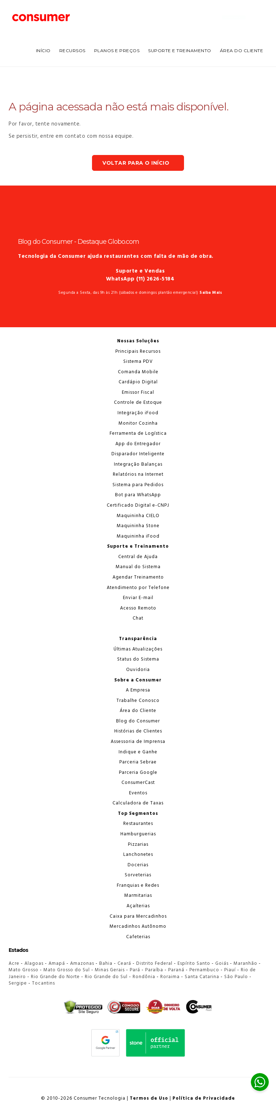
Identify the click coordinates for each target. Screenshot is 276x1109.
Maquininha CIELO (138, 516)
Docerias (138, 865)
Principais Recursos (138, 351)
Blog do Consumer (138, 721)
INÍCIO (43, 50)
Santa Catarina (202, 977)
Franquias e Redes (138, 885)
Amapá (57, 963)
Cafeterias (138, 937)
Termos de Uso (149, 1098)
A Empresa (138, 690)
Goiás (222, 963)
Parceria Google (138, 772)
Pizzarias (138, 844)
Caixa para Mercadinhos (138, 916)
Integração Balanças (138, 464)
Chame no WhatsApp (233, 17)
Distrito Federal (154, 963)
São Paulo (236, 977)
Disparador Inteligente (138, 454)
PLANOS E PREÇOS (117, 50)
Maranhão (245, 963)
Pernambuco (204, 970)
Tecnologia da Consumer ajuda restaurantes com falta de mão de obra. (115, 256)
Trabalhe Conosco (138, 700)
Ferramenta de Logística (138, 433)
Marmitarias (138, 895)
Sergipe (18, 983)
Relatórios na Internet (138, 474)
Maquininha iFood (138, 536)
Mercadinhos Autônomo (138, 926)
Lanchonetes (138, 854)
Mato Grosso (23, 970)
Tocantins (43, 983)
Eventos (138, 793)
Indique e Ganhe (138, 752)
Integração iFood (138, 413)
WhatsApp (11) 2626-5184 (140, 279)
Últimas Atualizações (138, 649)
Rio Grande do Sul (106, 977)
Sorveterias (138, 875)
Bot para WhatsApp (138, 495)
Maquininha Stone (138, 526)
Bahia (105, 963)
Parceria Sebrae (138, 762)
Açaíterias (138, 906)
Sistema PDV (138, 361)
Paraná (176, 970)
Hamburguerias (138, 834)
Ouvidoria (138, 670)
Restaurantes (138, 823)
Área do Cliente (241, 50)
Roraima (170, 977)
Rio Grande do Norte (55, 977)
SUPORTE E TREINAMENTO (179, 50)
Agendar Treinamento (138, 577)
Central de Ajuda (138, 557)
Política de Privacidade (203, 1098)
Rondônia (144, 977)
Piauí (230, 970)
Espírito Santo (194, 963)
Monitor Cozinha (138, 423)
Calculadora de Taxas (138, 803)
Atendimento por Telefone (138, 588)
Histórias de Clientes (138, 731)
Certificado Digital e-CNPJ (138, 505)
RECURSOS (72, 50)
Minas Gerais (110, 970)
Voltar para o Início (135, 163)
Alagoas (33, 963)
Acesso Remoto (138, 608)
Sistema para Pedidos (138, 485)
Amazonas (82, 963)
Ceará (124, 963)
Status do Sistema (138, 659)
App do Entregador (138, 444)
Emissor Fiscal (138, 392)
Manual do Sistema (138, 567)
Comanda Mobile (138, 372)
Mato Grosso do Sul (66, 970)
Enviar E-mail (138, 598)
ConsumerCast (138, 782)
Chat (138, 618)
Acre (14, 963)
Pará (135, 970)
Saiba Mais (210, 292)
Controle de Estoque (138, 402)
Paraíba (154, 970)
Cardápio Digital (138, 382)
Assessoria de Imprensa (138, 741)
